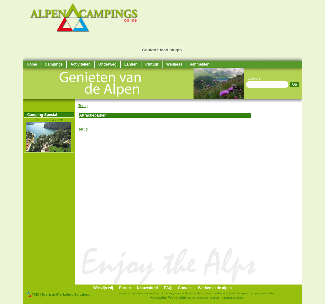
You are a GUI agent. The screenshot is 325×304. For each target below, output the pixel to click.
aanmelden (200, 64)
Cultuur (151, 64)
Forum (125, 288)
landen (198, 293)
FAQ (168, 288)
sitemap (215, 297)
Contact (185, 288)
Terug (82, 106)
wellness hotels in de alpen (231, 293)
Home (32, 64)
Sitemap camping (232, 297)
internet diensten (197, 297)
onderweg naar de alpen (177, 293)
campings (124, 293)
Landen (131, 64)
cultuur (208, 293)
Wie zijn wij (103, 288)
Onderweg (107, 64)
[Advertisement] (283, 192)
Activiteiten (80, 64)
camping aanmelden (262, 293)
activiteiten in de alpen (145, 293)
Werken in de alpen (215, 288)
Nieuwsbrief (147, 288)
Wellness (174, 64)
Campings (54, 64)
